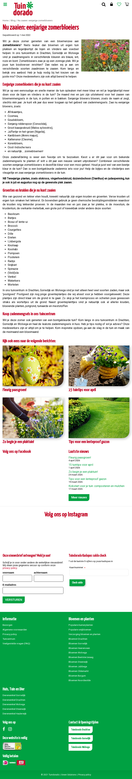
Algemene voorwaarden (15, 629)
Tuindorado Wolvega (80, 747)
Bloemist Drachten (78, 638)
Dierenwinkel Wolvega (14, 704)
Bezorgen (7, 625)
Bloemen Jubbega (78, 666)
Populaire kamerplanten (81, 625)
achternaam (40, 572)
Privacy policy (10, 634)
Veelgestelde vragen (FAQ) (16, 643)
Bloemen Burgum (77, 675)
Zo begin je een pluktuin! (18, 442)
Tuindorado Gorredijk (80, 738)
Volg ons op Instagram (66, 515)
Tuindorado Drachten (80, 729)
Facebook (5, 729)
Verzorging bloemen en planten (84, 634)
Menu (5, 4)
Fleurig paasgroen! (14, 390)
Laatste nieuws (79, 452)
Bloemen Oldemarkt (79, 671)
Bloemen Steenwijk (78, 661)
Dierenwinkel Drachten (14, 699)
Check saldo (77, 582)
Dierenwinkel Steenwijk (14, 709)
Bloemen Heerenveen (79, 648)
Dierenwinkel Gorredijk (14, 695)
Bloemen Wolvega (78, 652)
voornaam (8, 572)
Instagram (10, 729)
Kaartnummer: (77, 567)
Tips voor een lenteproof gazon (89, 442)
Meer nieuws (79, 497)
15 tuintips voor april (82, 390)
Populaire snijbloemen (80, 629)
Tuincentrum (9, 638)
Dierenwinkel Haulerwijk (14, 713)
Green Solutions (68, 775)
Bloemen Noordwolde (80, 680)
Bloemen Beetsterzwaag (81, 657)
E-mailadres (9, 584)
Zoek (103, 4)
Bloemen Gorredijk (78, 643)
